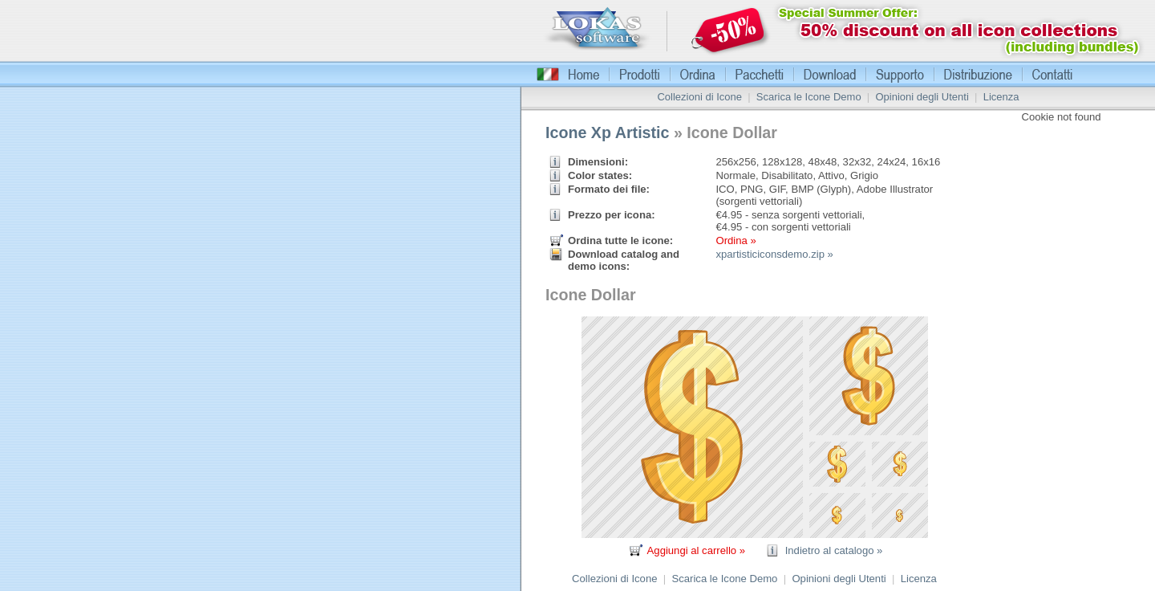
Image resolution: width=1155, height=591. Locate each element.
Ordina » (735, 240)
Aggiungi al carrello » (696, 550)
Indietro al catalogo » (834, 550)
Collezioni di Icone (699, 97)
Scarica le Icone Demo (808, 97)
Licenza (1001, 97)
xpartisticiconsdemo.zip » (774, 254)
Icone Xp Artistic (607, 132)
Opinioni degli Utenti (921, 97)
